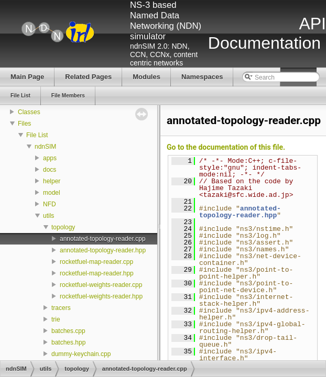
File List (37, 135)
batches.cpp (68, 331)
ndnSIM (45, 146)
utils (48, 215)
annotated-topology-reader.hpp (103, 250)
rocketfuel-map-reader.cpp (96, 261)
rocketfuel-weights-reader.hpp (101, 296)
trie (55, 319)
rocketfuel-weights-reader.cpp (101, 285)
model (51, 192)
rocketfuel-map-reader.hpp (97, 273)
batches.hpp (68, 342)
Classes (29, 112)
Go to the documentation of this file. (226, 147)
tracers (61, 308)
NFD (49, 204)
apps (50, 158)
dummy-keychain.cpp (81, 354)
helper (51, 181)
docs (49, 169)
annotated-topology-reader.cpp (102, 238)
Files (24, 123)
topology (63, 227)
